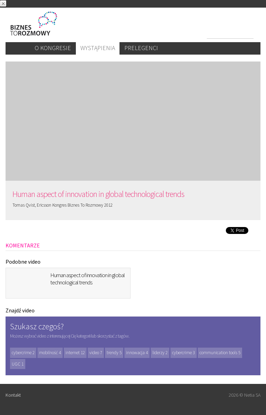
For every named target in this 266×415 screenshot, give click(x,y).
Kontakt (13, 395)
